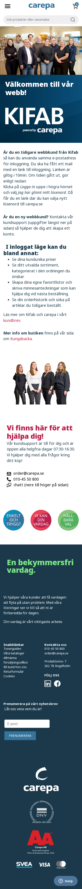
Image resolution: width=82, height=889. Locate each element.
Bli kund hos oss (15, 667)
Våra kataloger (13, 653)
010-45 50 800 (26, 479)
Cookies (9, 676)
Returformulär (13, 671)
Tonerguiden (12, 649)
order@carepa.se (28, 473)
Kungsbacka (21, 338)
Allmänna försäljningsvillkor (15, 660)
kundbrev (11, 320)
